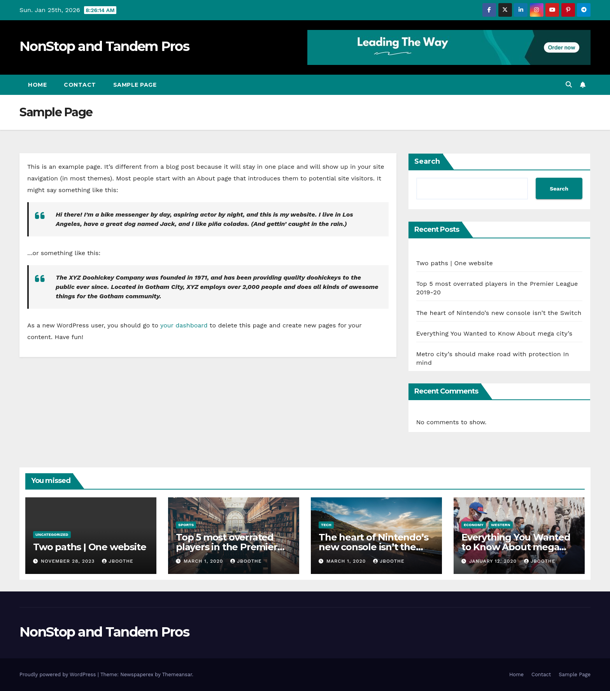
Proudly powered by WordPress (58, 674)
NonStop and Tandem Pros (104, 46)
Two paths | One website (454, 263)
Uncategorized (51, 534)
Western (500, 525)
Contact (80, 84)
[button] (569, 84)
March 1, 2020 (204, 561)
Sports (186, 525)
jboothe (117, 561)
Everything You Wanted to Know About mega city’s (494, 333)
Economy (474, 525)
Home (37, 84)
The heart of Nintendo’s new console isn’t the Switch (499, 313)
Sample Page (135, 84)
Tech (326, 525)
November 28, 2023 (68, 561)
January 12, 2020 (494, 561)
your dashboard (184, 325)
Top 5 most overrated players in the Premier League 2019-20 (226, 547)
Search (427, 161)
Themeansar (177, 674)
